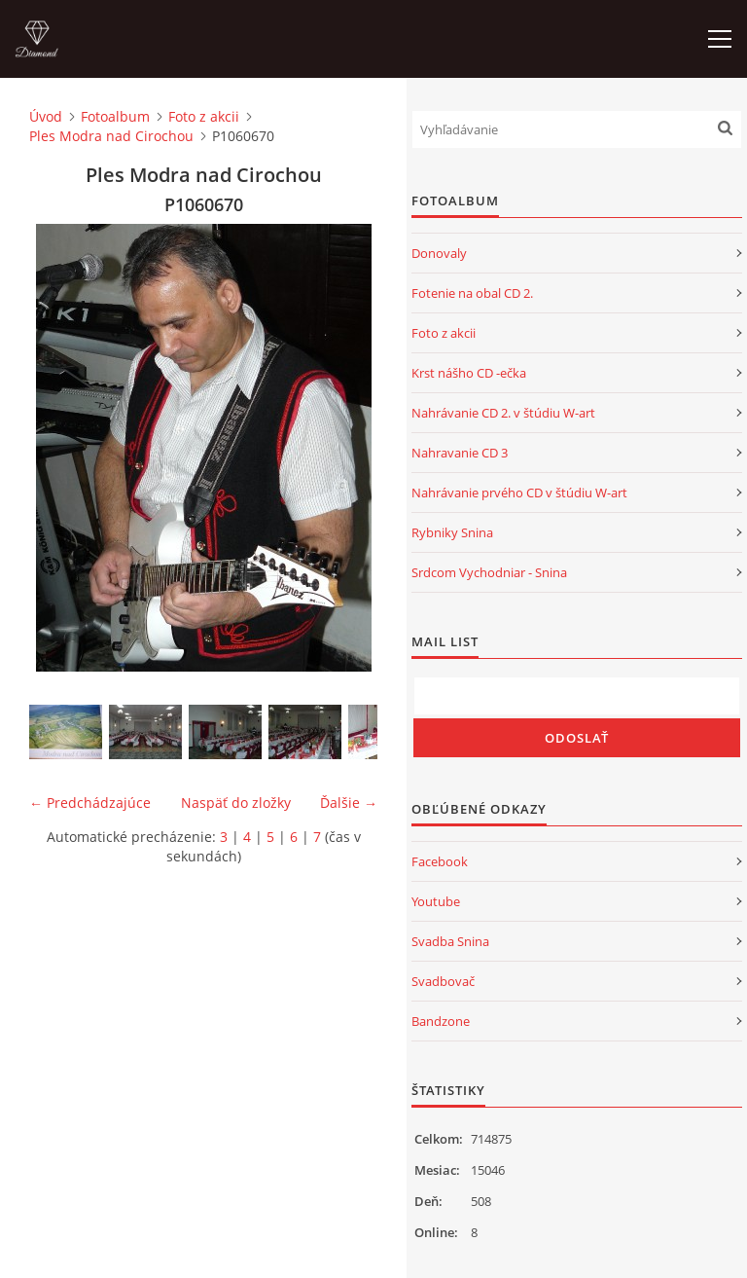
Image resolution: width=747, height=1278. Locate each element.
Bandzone (440, 1021)
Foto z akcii (203, 116)
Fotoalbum (115, 116)
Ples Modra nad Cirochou (111, 136)
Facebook (439, 861)
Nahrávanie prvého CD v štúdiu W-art (519, 492)
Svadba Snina (450, 941)
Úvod (45, 116)
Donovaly (439, 253)
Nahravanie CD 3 (459, 452)
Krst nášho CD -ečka (468, 373)
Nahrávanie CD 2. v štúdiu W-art (503, 412)
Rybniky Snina (452, 532)
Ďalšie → (348, 802)
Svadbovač (443, 981)
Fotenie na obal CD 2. (472, 293)
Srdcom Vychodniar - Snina (489, 572)
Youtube (435, 901)
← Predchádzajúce (90, 802)
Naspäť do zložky (236, 802)
